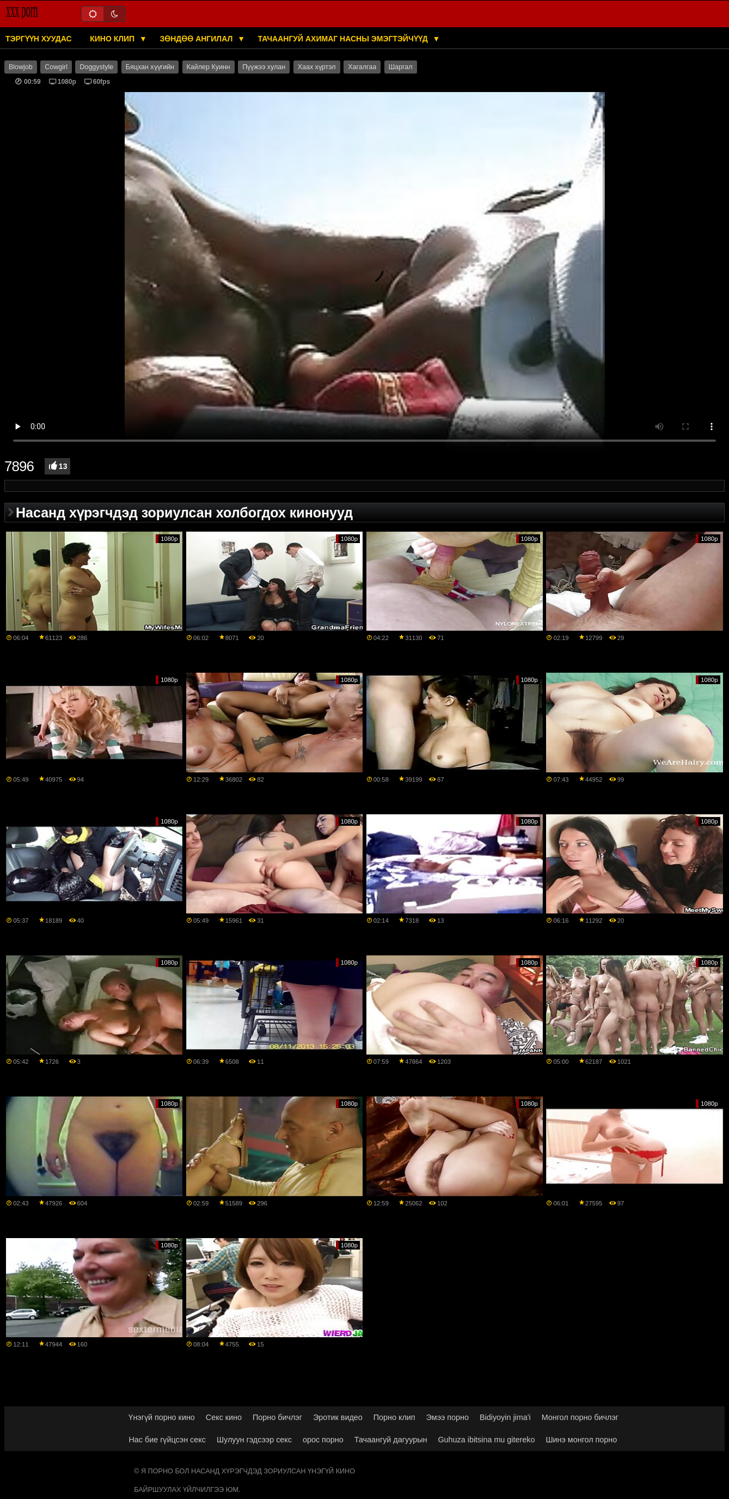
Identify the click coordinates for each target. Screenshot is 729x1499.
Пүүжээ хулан (263, 67)
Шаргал (401, 67)
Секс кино (224, 1417)
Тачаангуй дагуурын (390, 1439)
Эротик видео (338, 1417)
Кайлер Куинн (208, 67)
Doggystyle (96, 67)
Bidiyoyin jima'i (505, 1417)
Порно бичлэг (277, 1417)
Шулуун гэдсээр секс (254, 1439)
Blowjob (21, 67)
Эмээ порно (447, 1417)
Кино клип (113, 38)
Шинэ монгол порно (581, 1439)
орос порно (323, 1439)
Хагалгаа (362, 67)
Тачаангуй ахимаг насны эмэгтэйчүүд (344, 38)
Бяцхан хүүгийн (150, 67)
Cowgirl (56, 67)
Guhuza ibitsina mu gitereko (486, 1439)
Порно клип (394, 1417)
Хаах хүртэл (317, 67)
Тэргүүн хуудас (38, 38)
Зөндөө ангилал (197, 38)
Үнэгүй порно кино (161, 1417)
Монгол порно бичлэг (580, 1417)
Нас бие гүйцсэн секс (166, 1439)
